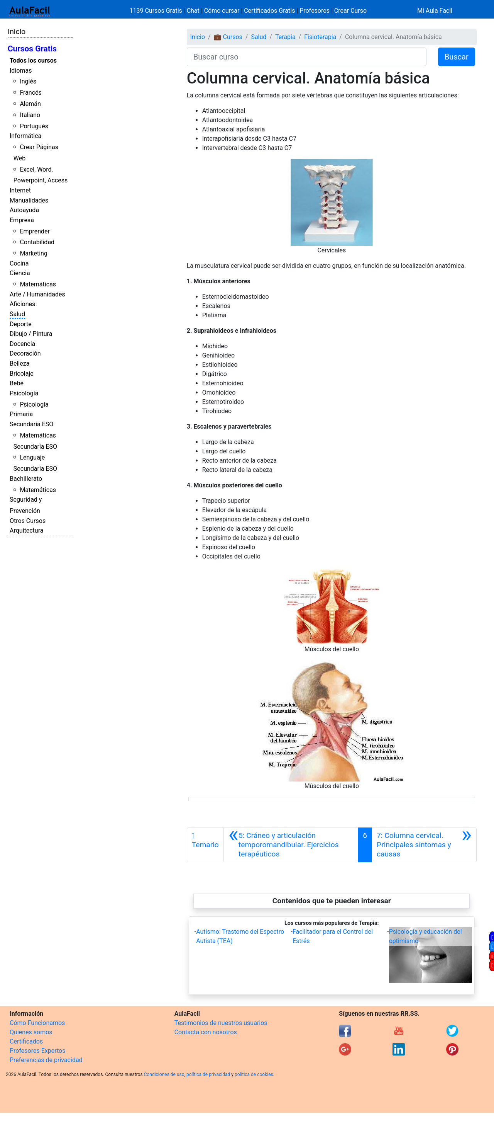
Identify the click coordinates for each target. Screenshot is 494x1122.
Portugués (34, 126)
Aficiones (22, 304)
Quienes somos (31, 1032)
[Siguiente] (424, 844)
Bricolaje (22, 373)
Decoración (25, 353)
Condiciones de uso (164, 1074)
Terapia (285, 37)
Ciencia (20, 273)
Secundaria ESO (31, 424)
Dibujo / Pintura (31, 333)
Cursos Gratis (32, 48)
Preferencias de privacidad (46, 1060)
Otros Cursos (28, 520)
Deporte (21, 324)
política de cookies (254, 1074)
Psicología (24, 393)
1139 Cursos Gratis (157, 10)
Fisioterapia (320, 37)
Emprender (35, 231)
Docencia (22, 343)
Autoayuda (24, 210)
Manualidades (29, 200)
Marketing (33, 253)
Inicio (16, 31)
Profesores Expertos (37, 1050)
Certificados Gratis (269, 10)
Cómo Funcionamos (37, 1023)
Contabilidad (37, 242)
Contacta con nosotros (205, 1032)
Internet (20, 190)
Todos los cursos (33, 60)
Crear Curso (350, 10)
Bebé (17, 383)
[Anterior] (290, 844)
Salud (17, 314)
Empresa (22, 220)
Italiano (30, 115)
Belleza (19, 363)
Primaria (21, 414)
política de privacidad (208, 1074)
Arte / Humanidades (37, 294)
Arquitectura (26, 530)
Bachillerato (26, 478)
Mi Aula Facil (434, 10)
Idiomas (21, 70)
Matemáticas (38, 284)
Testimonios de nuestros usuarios (220, 1023)
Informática (25, 136)
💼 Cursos (228, 37)
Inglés (28, 81)
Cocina (19, 263)
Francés (30, 92)
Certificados (26, 1041)
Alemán (30, 103)
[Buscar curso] (306, 57)
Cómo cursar (222, 10)
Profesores (314, 10)
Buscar (457, 56)
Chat (193, 10)
